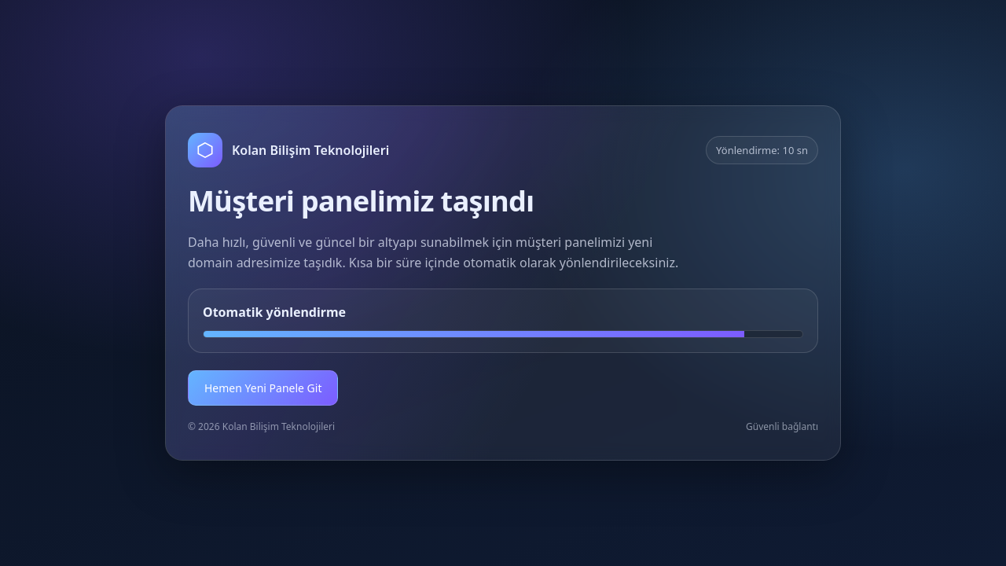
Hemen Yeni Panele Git (262, 387)
